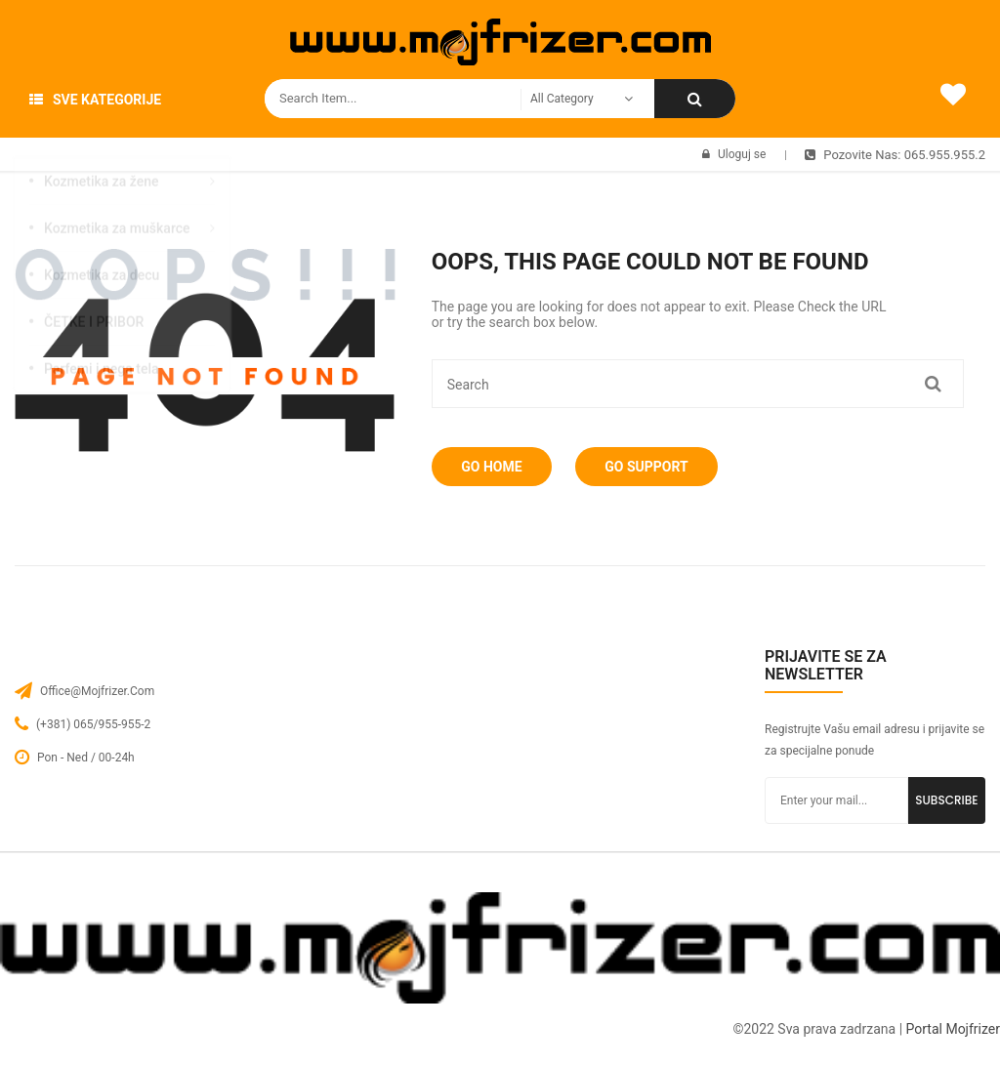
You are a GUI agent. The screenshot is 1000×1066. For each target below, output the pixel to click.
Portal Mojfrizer (953, 1029)
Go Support (658, 466)
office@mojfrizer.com (97, 691)
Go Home (496, 466)
